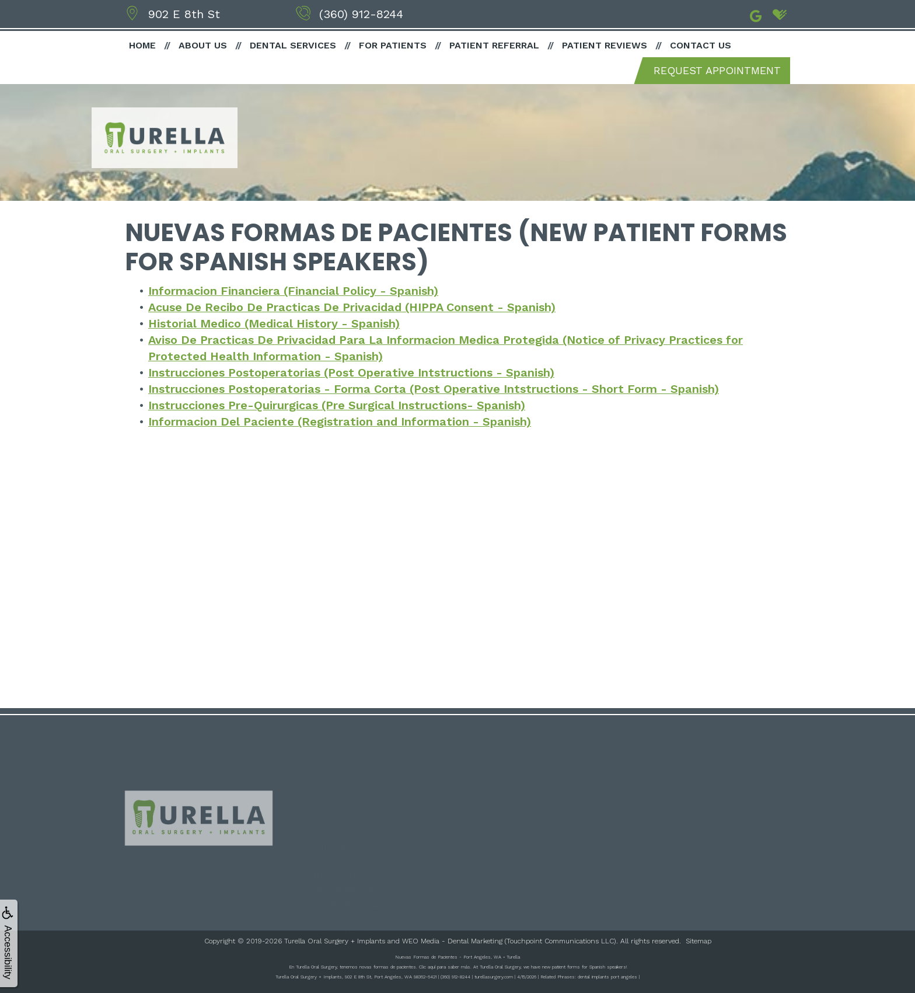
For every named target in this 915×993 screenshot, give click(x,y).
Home (142, 45)
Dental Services (293, 45)
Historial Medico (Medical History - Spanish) (274, 323)
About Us (203, 45)
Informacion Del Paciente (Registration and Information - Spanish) (340, 421)
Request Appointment (717, 70)
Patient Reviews (604, 45)
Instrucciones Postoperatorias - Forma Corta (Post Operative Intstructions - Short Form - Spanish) (434, 389)
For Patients (393, 45)
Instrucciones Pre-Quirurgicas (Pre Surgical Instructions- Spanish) (337, 405)
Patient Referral (494, 45)
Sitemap (698, 941)
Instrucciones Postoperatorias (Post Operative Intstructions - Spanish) (352, 372)
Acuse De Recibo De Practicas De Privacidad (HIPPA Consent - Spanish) (353, 307)
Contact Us (700, 45)
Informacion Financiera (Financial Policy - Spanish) (293, 291)
